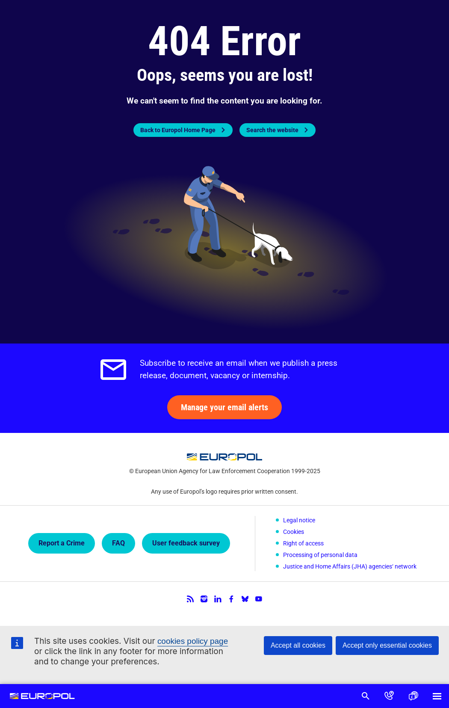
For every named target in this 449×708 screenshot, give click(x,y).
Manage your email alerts (224, 407)
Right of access (303, 542)
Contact (389, 696)
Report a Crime (61, 542)
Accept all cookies (298, 645)
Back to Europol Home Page (178, 130)
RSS (190, 597)
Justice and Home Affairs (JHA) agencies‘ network (350, 564)
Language (413, 696)
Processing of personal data (320, 553)
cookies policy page (192, 641)
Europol (42, 696)
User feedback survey (186, 542)
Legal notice (299, 520)
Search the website (272, 130)
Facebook (231, 597)
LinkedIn (217, 597)
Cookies (293, 531)
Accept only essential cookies (387, 645)
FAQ (118, 542)
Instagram (204, 597)
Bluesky (245, 597)
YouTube (259, 597)
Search (365, 696)
